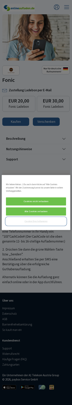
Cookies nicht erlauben (36, 201)
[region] (36, 202)
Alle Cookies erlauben (36, 211)
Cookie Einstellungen (36, 221)
